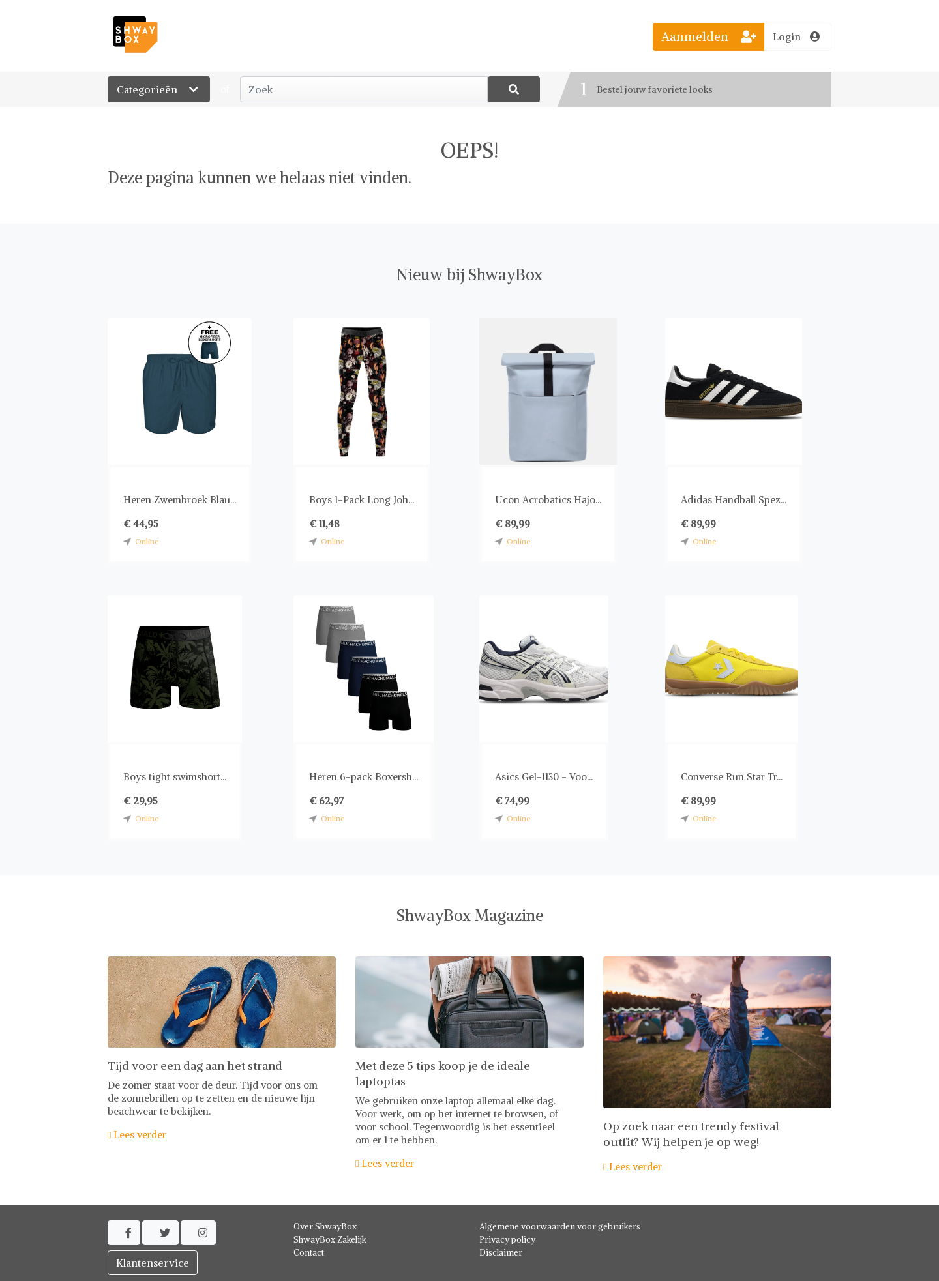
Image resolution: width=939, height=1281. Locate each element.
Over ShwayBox (325, 1226)
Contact (308, 1252)
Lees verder (137, 1134)
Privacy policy (507, 1239)
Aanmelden (708, 36)
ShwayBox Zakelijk (329, 1239)
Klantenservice (152, 1262)
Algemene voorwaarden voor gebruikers (559, 1226)
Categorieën (159, 89)
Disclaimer (500, 1252)
